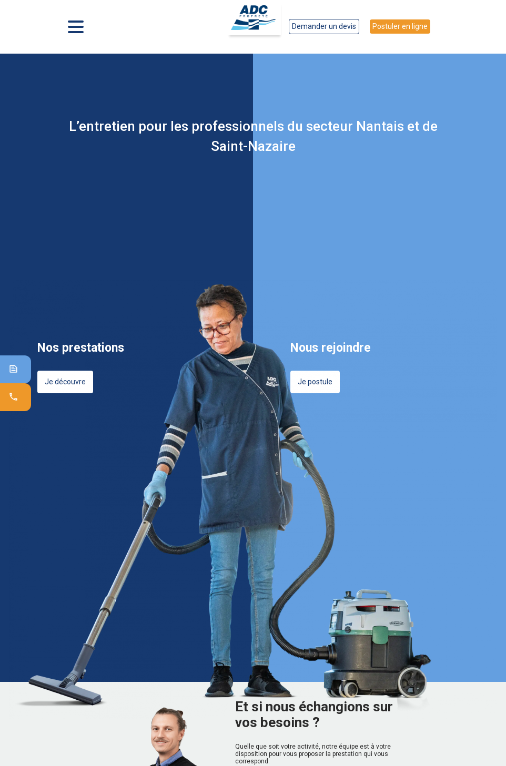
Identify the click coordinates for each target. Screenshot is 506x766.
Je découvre (65, 381)
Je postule (315, 381)
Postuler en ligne (400, 26)
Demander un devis (324, 26)
